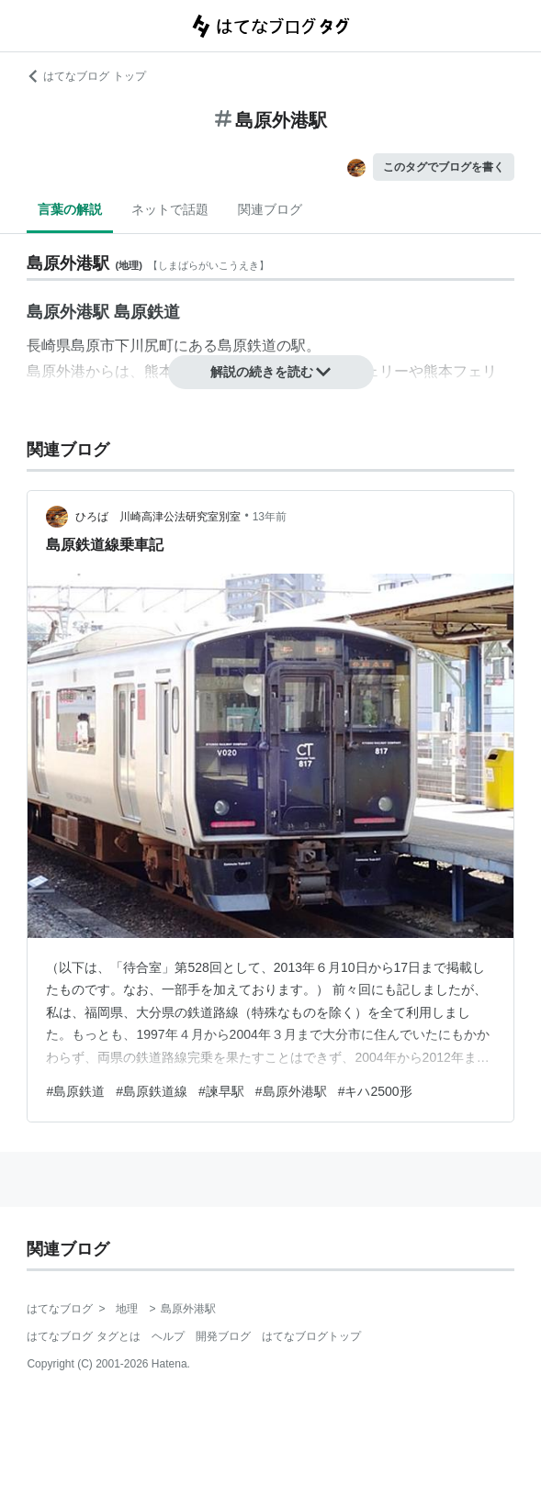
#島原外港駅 (291, 1091)
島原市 (93, 345)
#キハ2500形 (375, 1091)
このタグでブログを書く (443, 167)
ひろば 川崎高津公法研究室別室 (158, 516)
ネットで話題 (170, 209)
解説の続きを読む (271, 371)
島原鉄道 (247, 345)
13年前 (270, 516)
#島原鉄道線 (151, 1091)
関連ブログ (270, 209)
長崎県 (49, 345)
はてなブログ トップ (86, 76)
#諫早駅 (221, 1091)
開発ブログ (223, 1336)
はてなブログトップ (311, 1336)
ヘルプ (168, 1336)
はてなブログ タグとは (83, 1336)
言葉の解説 (70, 209)
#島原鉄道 (75, 1091)
